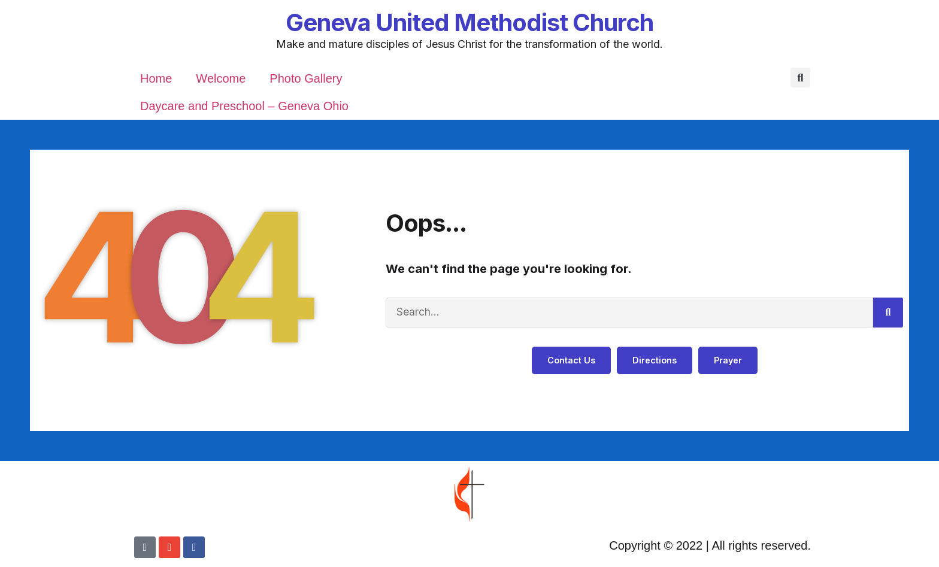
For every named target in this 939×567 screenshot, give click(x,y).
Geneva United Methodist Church (469, 22)
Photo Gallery (305, 78)
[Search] (888, 313)
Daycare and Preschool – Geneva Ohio (244, 106)
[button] (800, 78)
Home (156, 78)
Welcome (221, 78)
